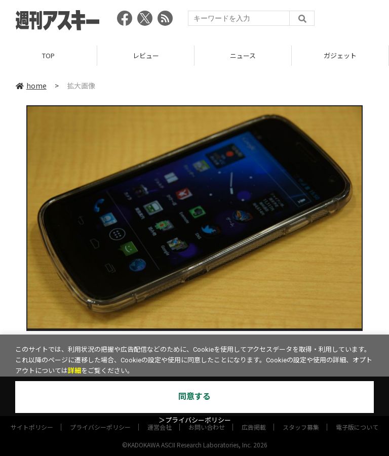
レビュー (146, 55)
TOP (48, 55)
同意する (194, 396)
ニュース (243, 55)
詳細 (74, 371)
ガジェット (340, 55)
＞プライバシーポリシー (195, 420)
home (31, 85)
